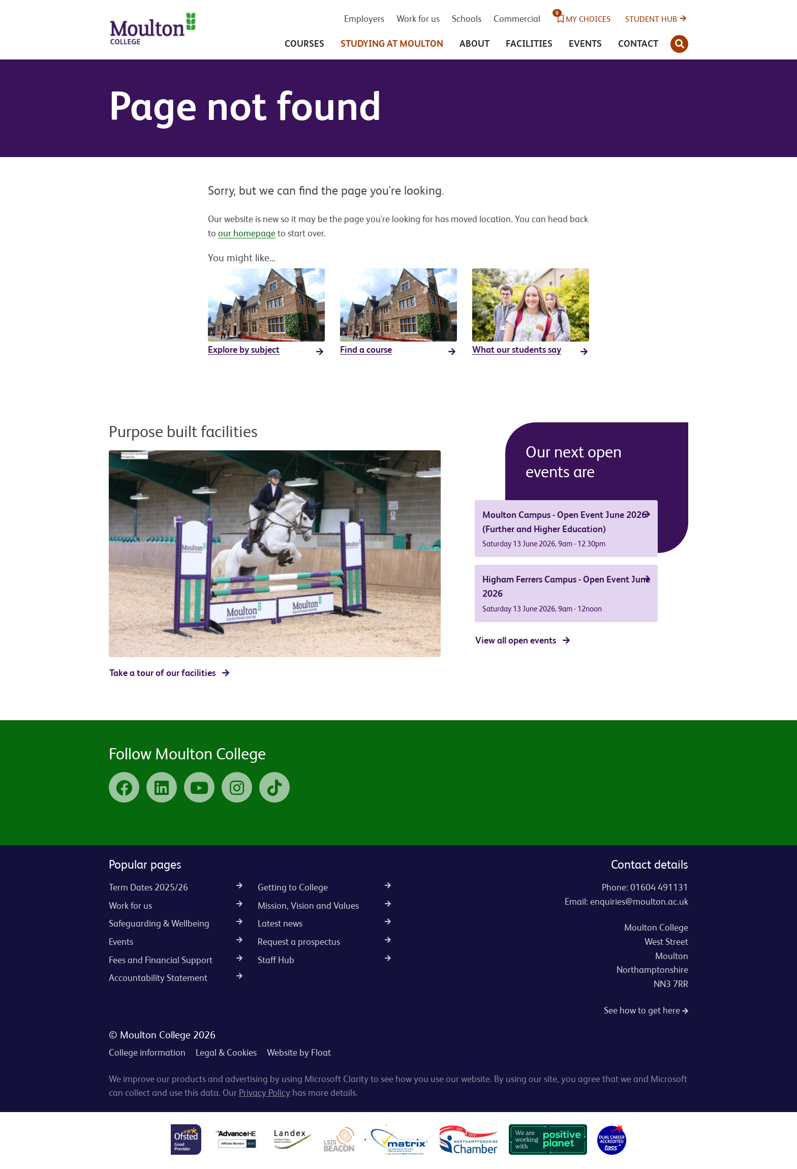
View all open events (515, 640)
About (474, 43)
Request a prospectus (324, 941)
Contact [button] (638, 43)
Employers (364, 18)
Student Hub (651, 19)
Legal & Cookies (226, 1052)
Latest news (324, 923)
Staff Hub (324, 960)
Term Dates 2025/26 (175, 887)
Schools (466, 18)
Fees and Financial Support (175, 960)
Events (585, 43)
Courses (304, 43)
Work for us (418, 18)
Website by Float (299, 1052)
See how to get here (646, 1010)
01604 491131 (659, 887)
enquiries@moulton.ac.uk (639, 901)
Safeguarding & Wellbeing (175, 923)
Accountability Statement (175, 977)
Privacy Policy (264, 1092)
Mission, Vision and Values (324, 905)
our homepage (246, 233)
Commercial (517, 18)
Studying (392, 43)
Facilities (529, 43)
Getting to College (324, 887)
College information (147, 1052)
